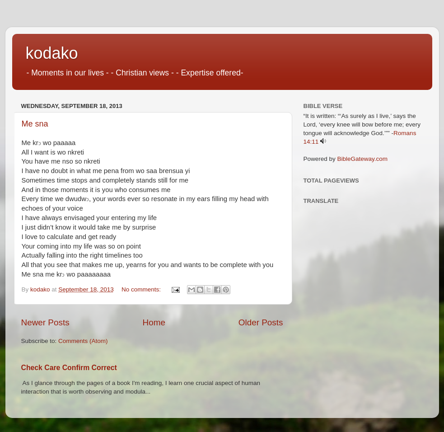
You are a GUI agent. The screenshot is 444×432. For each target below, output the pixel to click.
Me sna (35, 123)
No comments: (142, 289)
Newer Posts (45, 322)
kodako (52, 53)
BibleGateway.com (362, 158)
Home (154, 322)
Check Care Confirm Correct (69, 367)
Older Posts (260, 322)
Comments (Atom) (83, 341)
